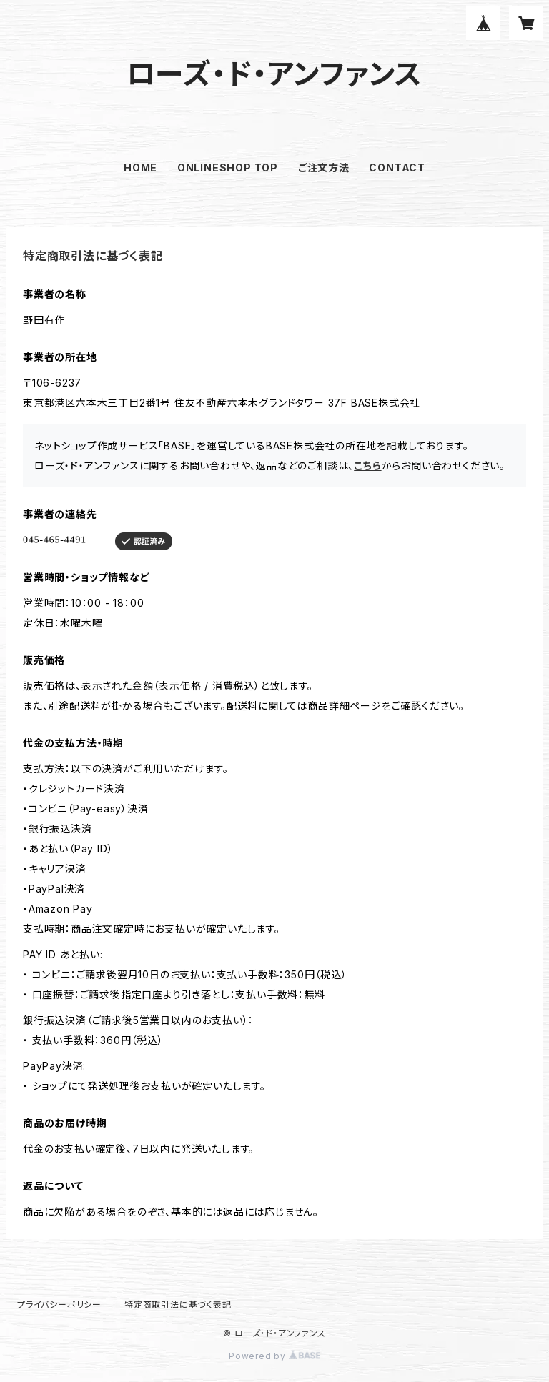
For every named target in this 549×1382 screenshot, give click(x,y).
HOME (140, 167)
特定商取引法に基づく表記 (178, 1304)
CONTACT (397, 167)
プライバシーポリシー (59, 1304)
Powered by (274, 1356)
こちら (367, 465)
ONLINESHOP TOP (227, 167)
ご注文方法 (324, 167)
